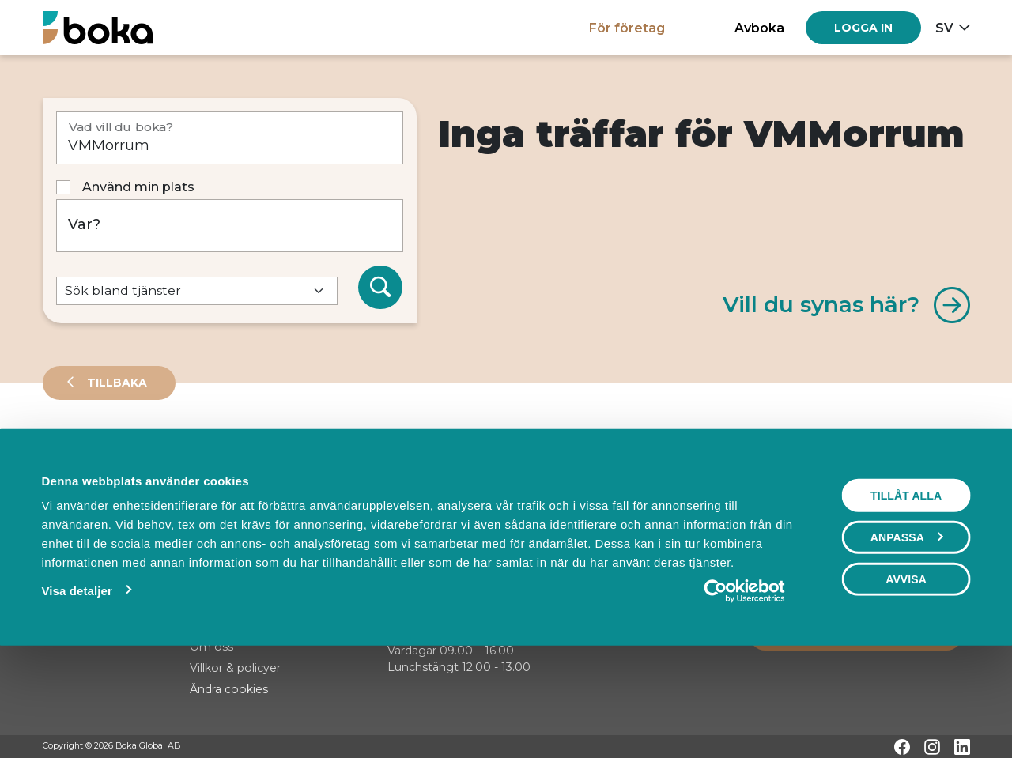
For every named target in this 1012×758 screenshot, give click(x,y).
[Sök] (380, 288)
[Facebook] (902, 747)
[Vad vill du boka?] (229, 138)
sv (944, 28)
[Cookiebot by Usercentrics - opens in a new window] (744, 689)
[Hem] (98, 27)
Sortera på (81, 506)
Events (208, 453)
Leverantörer (105, 453)
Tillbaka (115, 382)
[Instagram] (932, 747)
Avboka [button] (759, 28)
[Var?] (229, 225)
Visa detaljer (76, 689)
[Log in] (863, 27)
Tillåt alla (906, 593)
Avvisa (906, 677)
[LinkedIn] (962, 747)
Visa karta (906, 507)
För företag (627, 28)
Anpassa (906, 635)
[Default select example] (197, 291)
